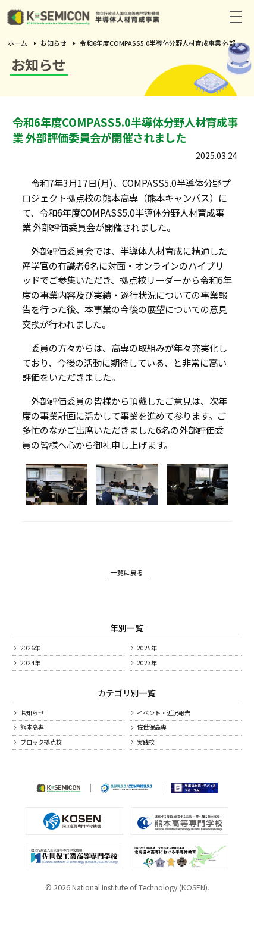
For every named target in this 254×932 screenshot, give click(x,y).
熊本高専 (39, 744)
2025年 (153, 653)
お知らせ (53, 43)
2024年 (36, 672)
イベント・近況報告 (176, 726)
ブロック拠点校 (52, 763)
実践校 (151, 763)
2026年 (36, 653)
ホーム (17, 43)
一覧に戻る (127, 575)
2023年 (153, 672)
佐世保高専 (160, 744)
